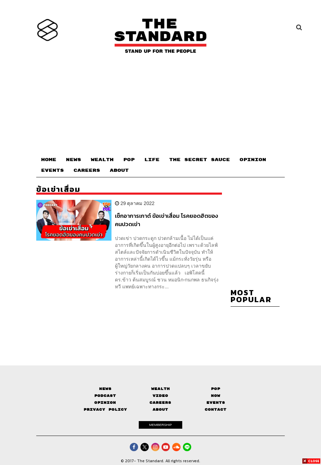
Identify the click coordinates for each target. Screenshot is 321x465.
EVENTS (52, 170)
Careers (160, 402)
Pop (215, 389)
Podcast (105, 396)
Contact (215, 409)
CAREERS (87, 170)
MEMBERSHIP (160, 425)
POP (129, 159)
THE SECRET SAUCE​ (199, 159)
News (105, 389)
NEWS (73, 159)
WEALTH (102, 159)
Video (160, 396)
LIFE (151, 159)
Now (215, 396)
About (160, 409)
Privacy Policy (105, 409)
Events (215, 402)
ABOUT (119, 170)
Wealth (160, 389)
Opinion (105, 402)
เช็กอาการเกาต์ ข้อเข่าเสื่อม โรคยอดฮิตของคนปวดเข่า (166, 219)
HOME (48, 159)
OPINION (253, 159)
